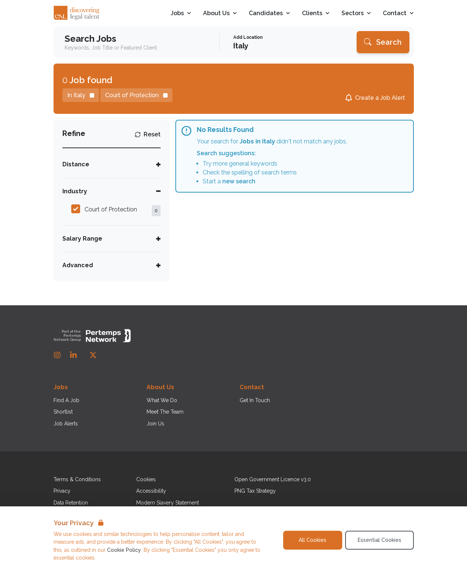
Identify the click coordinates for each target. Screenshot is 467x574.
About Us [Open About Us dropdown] (220, 13)
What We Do (162, 400)
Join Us (155, 424)
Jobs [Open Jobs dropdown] (181, 13)
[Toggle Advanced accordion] (111, 265)
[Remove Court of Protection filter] (136, 95)
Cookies (146, 479)
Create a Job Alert (380, 97)
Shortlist (63, 412)
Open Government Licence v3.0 (272, 479)
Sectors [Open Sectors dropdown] (356, 13)
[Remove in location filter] (80, 95)
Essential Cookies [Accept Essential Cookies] (379, 540)
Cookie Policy (124, 550)
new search (238, 181)
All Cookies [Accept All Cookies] (312, 540)
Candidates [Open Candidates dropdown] (269, 13)
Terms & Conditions (77, 479)
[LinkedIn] (73, 355)
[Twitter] (93, 355)
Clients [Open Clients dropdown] (316, 13)
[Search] (383, 42)
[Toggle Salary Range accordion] (111, 238)
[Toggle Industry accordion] (111, 191)
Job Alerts (66, 424)
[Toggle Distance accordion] (111, 164)
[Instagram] (57, 355)
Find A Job (66, 400)
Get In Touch (255, 400)
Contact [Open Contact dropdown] (398, 13)
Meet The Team (165, 412)
